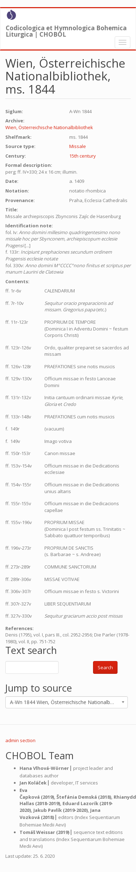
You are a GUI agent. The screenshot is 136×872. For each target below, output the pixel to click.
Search (105, 667)
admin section (20, 740)
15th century (82, 156)
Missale (77, 146)
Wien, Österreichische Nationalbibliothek (49, 127)
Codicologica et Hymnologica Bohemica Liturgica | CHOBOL (66, 29)
